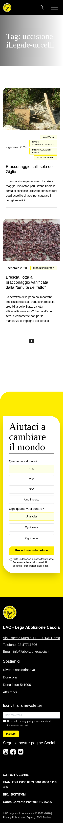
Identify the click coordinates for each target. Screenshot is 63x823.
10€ (31, 469)
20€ (31, 479)
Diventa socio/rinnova (19, 670)
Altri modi (10, 692)
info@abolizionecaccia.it (31, 651)
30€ (31, 489)
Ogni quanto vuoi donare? (26, 508)
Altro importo (31, 499)
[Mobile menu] (54, 8)
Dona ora (10, 677)
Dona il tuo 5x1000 (17, 685)
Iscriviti (11, 734)
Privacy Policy (11, 817)
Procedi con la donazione (31, 550)
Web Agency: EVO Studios (36, 817)
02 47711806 (27, 645)
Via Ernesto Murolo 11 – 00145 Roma (31, 638)
